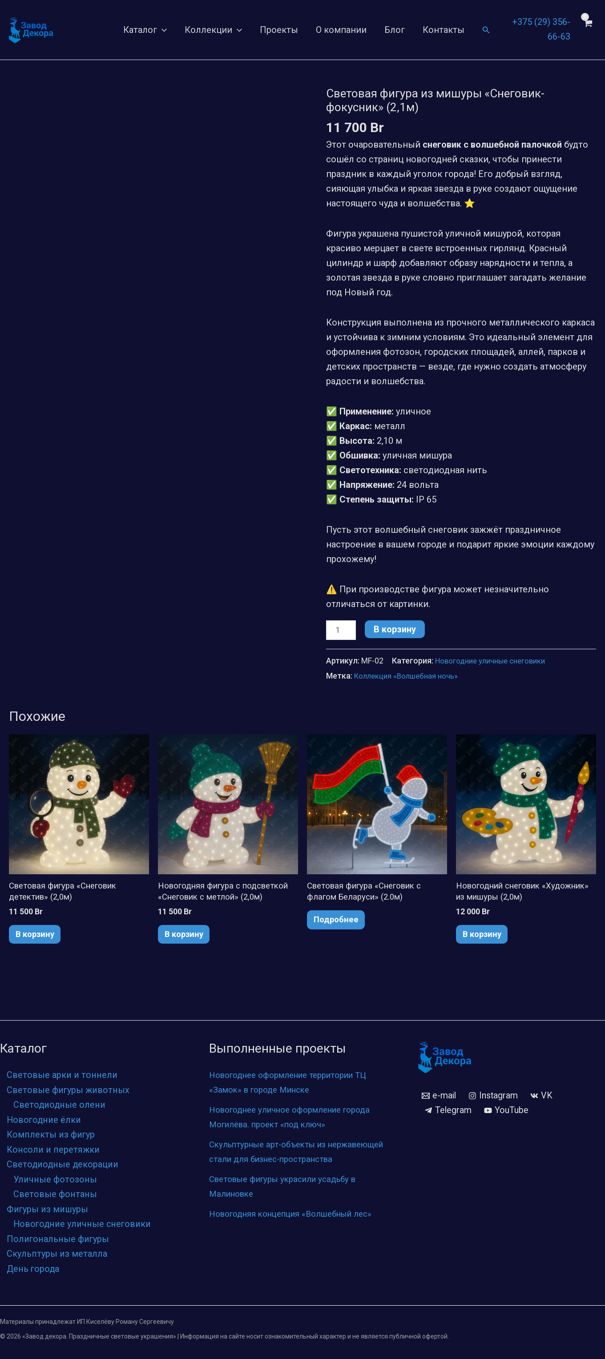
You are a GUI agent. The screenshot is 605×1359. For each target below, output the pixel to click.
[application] (162, 30)
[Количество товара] (342, 630)
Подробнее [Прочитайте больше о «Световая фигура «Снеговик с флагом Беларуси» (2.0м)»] (339, 924)
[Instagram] (494, 1098)
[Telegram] (448, 1113)
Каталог (145, 30)
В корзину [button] (39, 938)
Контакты (443, 29)
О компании (341, 29)
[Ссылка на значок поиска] (486, 30)
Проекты (279, 29)
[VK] (542, 1098)
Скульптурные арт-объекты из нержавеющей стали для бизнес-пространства (280, 1162)
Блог (394, 29)
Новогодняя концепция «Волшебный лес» (299, 1231)
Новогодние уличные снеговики (494, 662)
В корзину (397, 629)
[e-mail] (439, 1098)
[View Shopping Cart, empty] (587, 30)
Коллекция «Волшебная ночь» (409, 676)
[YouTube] (506, 1113)
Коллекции (213, 30)
